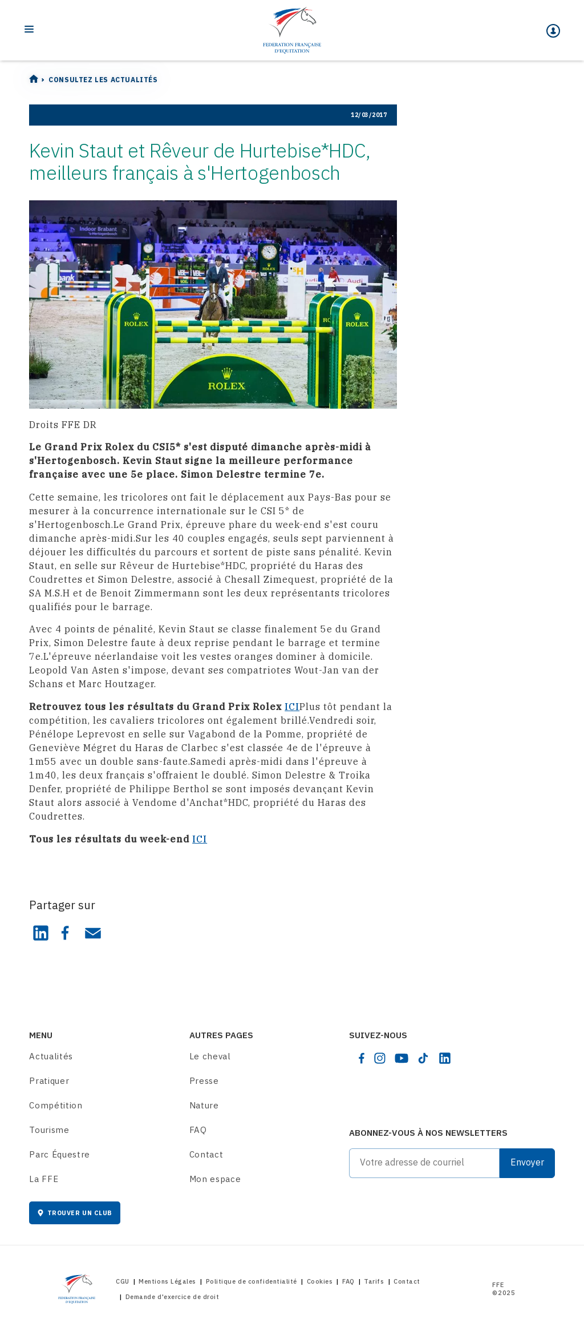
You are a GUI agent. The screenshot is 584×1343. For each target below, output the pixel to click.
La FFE (43, 1178)
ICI (292, 706)
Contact (206, 1154)
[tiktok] (423, 1058)
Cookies (320, 1281)
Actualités (51, 1056)
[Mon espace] (553, 31)
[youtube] (401, 1058)
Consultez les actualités (102, 79)
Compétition (55, 1105)
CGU (122, 1281)
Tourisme (49, 1129)
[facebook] (361, 1058)
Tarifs (374, 1281)
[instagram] (379, 1058)
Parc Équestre (59, 1154)
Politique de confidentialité (251, 1281)
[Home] (292, 30)
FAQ (198, 1129)
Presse (204, 1080)
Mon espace (215, 1178)
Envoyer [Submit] (527, 1162)
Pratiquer (49, 1080)
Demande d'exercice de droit (172, 1297)
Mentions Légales (167, 1281)
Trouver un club (74, 1213)
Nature (204, 1105)
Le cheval (210, 1056)
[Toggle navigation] (29, 29)
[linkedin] (444, 1058)
